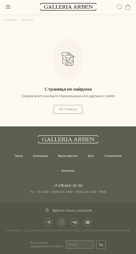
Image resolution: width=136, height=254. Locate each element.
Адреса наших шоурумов (68, 210)
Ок (101, 244)
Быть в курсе (46, 244)
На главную (68, 109)
